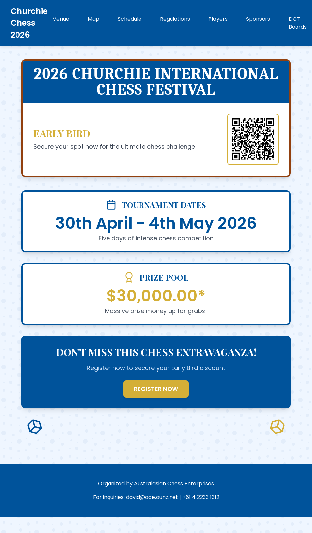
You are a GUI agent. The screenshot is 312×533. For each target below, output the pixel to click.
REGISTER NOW (156, 389)
